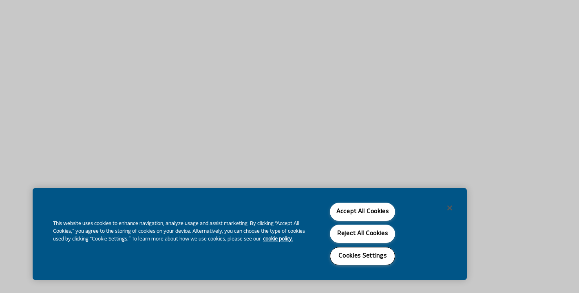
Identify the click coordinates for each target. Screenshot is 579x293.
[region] (250, 234)
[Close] (450, 208)
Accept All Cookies (362, 212)
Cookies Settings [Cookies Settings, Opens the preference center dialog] (362, 256)
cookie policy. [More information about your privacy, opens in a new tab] (278, 239)
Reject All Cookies (362, 234)
